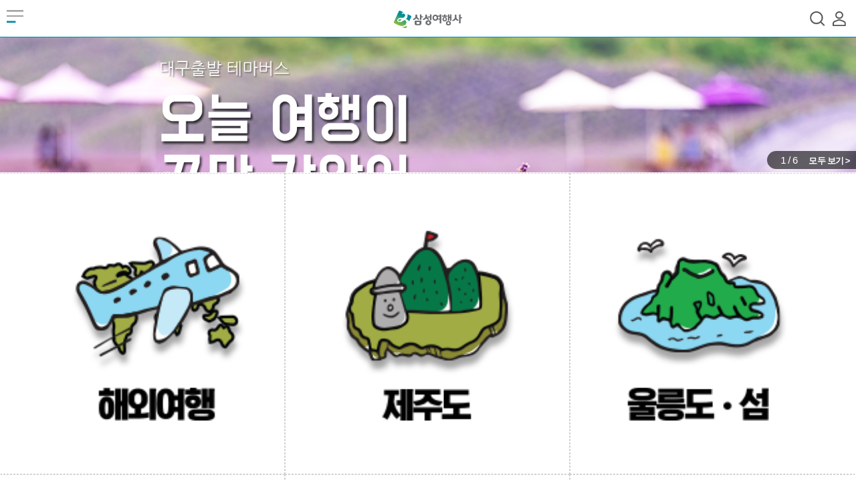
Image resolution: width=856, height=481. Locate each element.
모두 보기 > (829, 161)
